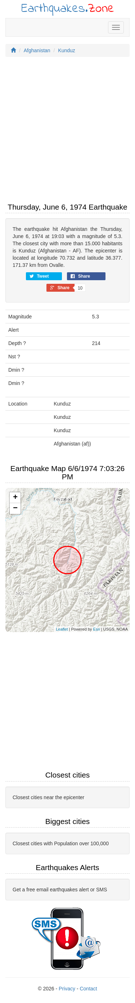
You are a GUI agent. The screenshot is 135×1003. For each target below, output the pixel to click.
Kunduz (66, 50)
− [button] (15, 508)
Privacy (67, 988)
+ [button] (15, 497)
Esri (96, 629)
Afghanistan (37, 50)
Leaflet (62, 629)
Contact (88, 988)
